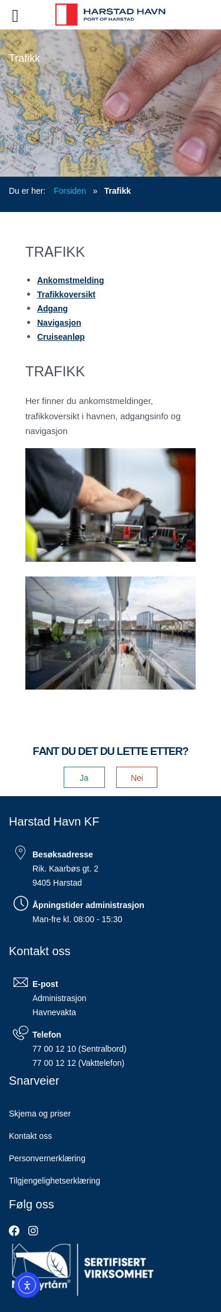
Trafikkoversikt (66, 294)
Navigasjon (59, 322)
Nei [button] (137, 777)
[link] (14, 1231)
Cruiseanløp (61, 336)
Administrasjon (59, 997)
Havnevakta (54, 1011)
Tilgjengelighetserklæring (54, 1180)
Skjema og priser (40, 1113)
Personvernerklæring (47, 1157)
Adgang (52, 308)
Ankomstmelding (70, 279)
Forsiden (69, 190)
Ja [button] (84, 777)
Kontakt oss (30, 1135)
